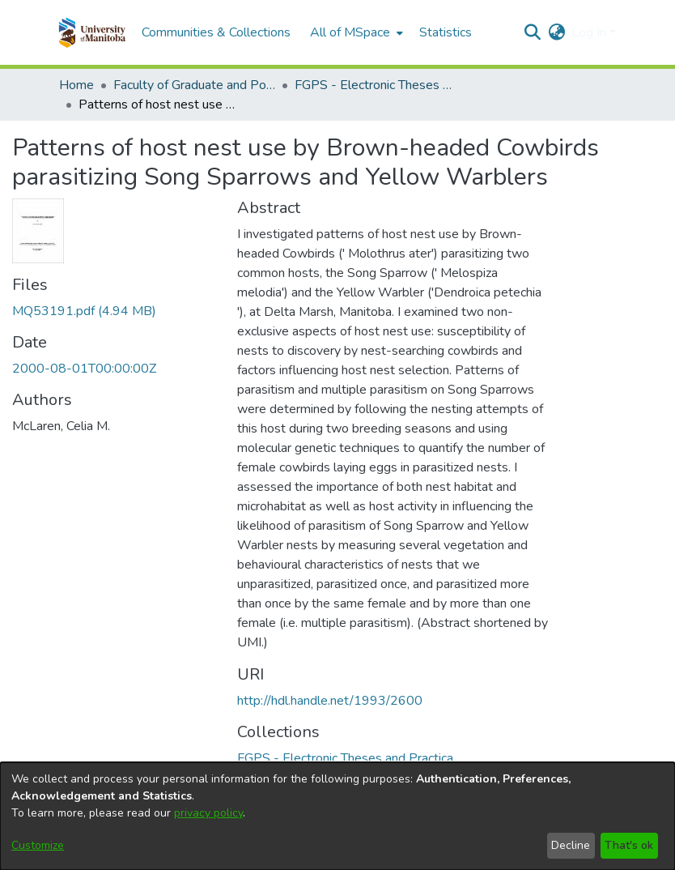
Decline (570, 845)
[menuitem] (355, 32)
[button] (91, 32)
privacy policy (208, 813)
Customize (37, 845)
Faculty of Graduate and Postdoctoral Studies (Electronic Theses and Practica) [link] (194, 85)
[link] (84, 311)
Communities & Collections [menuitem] (216, 32)
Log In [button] (590, 32)
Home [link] (76, 85)
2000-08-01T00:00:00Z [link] (84, 368)
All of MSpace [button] (350, 32)
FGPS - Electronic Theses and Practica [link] (375, 85)
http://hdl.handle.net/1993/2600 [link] (329, 701)
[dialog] (337, 816)
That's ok (629, 845)
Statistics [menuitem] (445, 32)
